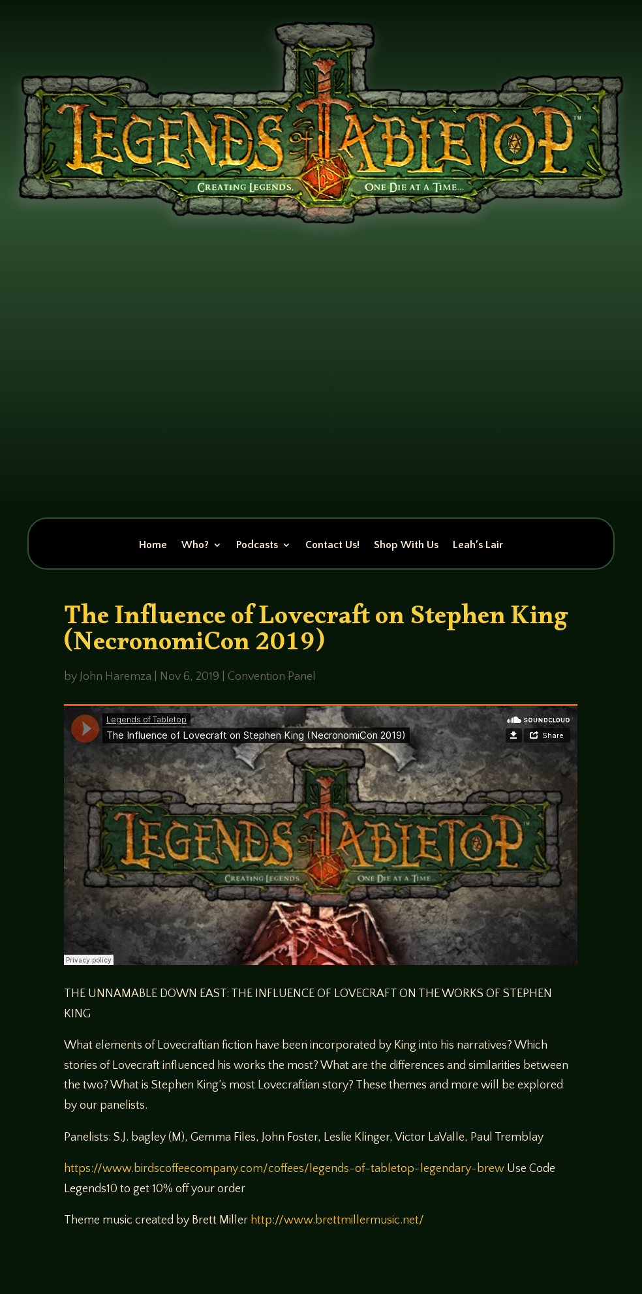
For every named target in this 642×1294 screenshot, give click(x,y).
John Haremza (115, 676)
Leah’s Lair (478, 545)
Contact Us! (332, 545)
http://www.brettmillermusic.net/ (337, 1220)
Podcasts (257, 545)
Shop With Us (406, 545)
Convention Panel (272, 676)
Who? (195, 545)
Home (153, 545)
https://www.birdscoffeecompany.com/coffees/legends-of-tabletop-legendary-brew (284, 1168)
